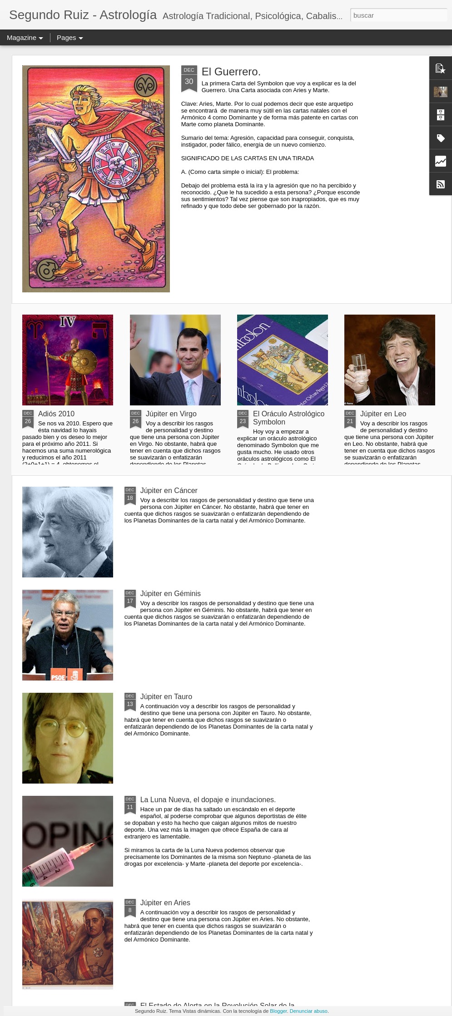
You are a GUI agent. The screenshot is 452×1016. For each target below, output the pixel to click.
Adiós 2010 (56, 414)
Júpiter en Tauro (166, 696)
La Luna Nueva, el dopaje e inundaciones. (208, 800)
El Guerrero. (231, 71)
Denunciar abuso (309, 1011)
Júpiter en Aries (165, 903)
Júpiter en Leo (383, 414)
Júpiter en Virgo (171, 414)
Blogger (278, 1011)
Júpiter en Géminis (170, 593)
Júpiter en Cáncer (169, 490)
